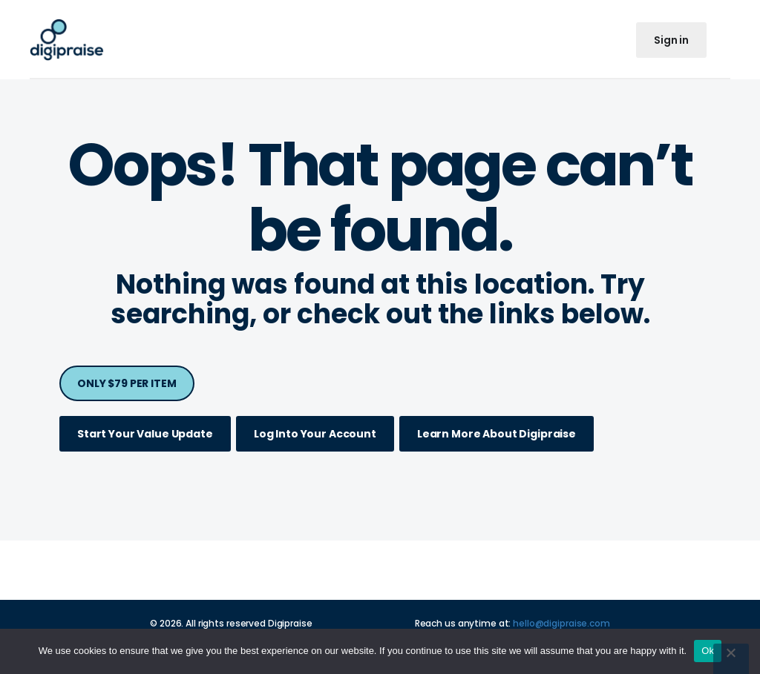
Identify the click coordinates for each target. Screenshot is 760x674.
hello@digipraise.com (561, 623)
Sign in (671, 40)
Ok (707, 650)
